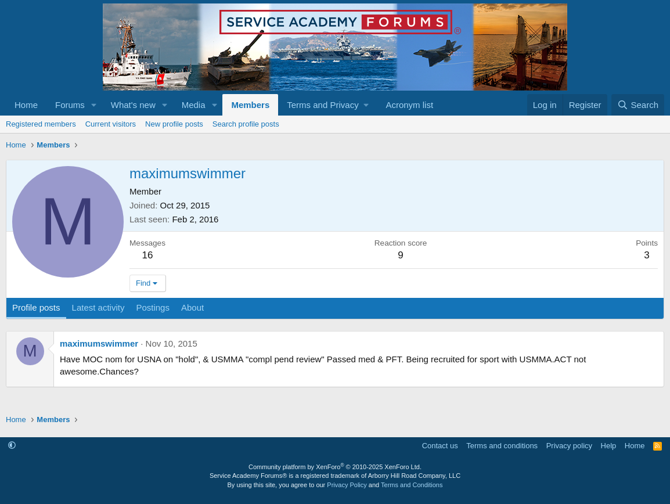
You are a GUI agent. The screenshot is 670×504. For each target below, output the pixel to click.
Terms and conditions (502, 445)
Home (26, 105)
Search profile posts (245, 124)
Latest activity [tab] (98, 307)
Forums (70, 105)
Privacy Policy (346, 484)
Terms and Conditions (411, 484)
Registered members (41, 124)
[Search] (637, 105)
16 (147, 255)
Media (194, 105)
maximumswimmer (99, 343)
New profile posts (174, 124)
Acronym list (409, 105)
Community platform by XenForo (335, 466)
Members (250, 105)
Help (609, 445)
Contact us (440, 445)
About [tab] (192, 307)
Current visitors (110, 124)
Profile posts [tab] (36, 307)
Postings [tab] (153, 307)
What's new (133, 105)
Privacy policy (569, 445)
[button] (94, 105)
